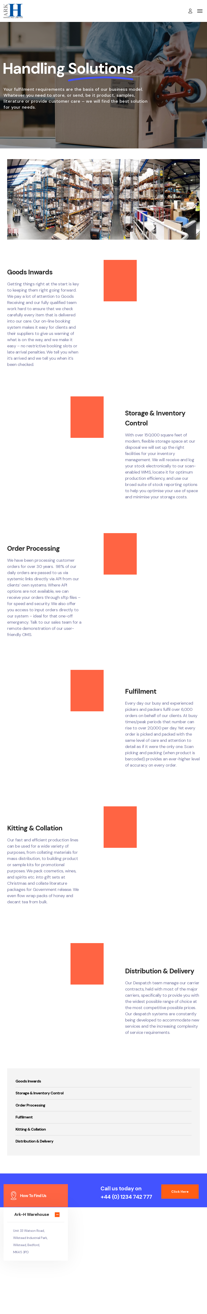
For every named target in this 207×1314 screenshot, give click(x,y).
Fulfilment (24, 1117)
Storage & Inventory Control (39, 1093)
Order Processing (30, 1105)
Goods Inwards (28, 1081)
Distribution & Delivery (34, 1141)
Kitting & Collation (30, 1129)
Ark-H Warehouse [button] (31, 1214)
